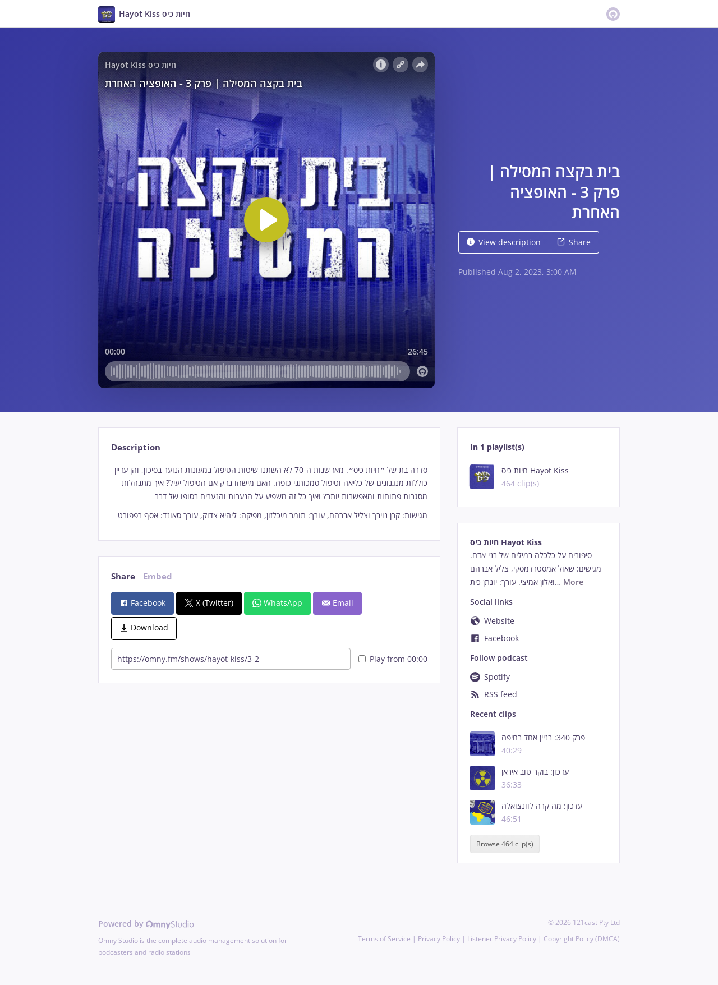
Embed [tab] (157, 576)
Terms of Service (384, 938)
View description (504, 242)
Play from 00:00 (392, 658)
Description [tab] (135, 447)
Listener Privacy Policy (501, 938)
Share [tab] (123, 576)
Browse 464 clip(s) (504, 844)
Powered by (146, 923)
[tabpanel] (269, 492)
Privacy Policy (439, 938)
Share (574, 242)
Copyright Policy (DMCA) (582, 938)
